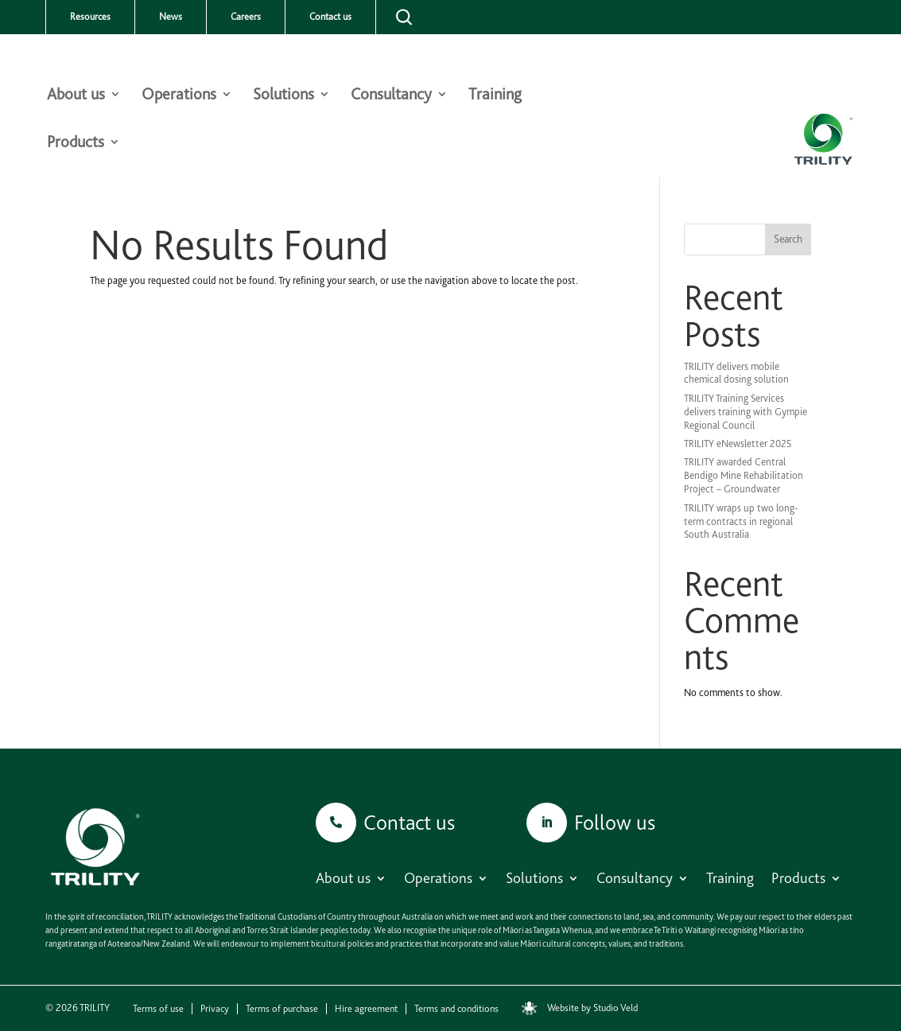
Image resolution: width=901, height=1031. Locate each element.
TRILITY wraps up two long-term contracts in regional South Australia (741, 521)
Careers (246, 16)
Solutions (283, 95)
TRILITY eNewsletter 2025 (738, 443)
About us (76, 95)
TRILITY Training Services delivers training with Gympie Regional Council (745, 411)
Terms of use (158, 1008)
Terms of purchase (282, 1008)
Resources (90, 16)
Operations (179, 95)
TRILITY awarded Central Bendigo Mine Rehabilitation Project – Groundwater (743, 475)
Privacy (214, 1008)
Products (75, 143)
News (170, 16)
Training (495, 95)
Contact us (330, 16)
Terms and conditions (456, 1008)
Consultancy (391, 95)
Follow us (614, 822)
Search (788, 238)
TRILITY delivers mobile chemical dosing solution (736, 373)
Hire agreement (366, 1008)
